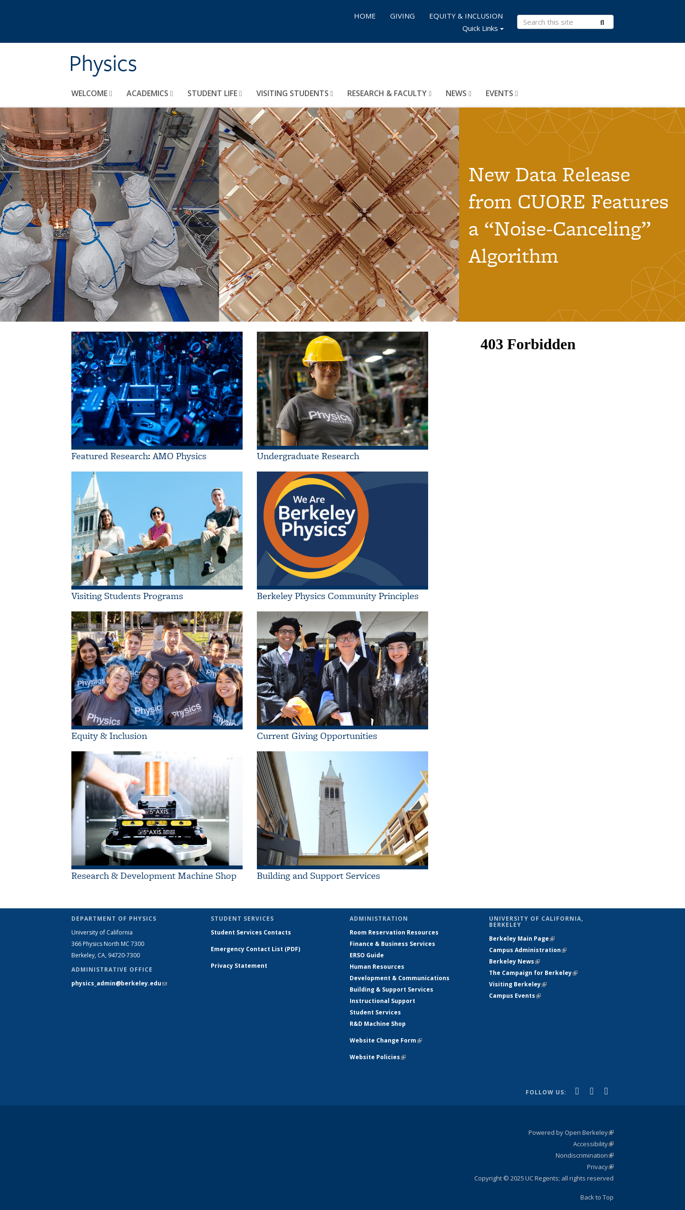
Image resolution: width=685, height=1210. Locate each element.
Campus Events (515, 996)
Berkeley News (514, 961)
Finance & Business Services (392, 944)
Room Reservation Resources (394, 932)
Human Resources (377, 967)
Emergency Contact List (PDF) (255, 949)
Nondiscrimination (585, 1155)
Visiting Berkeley (518, 984)
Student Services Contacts (251, 932)
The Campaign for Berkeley (533, 973)
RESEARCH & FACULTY (389, 93)
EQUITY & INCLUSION (466, 15)
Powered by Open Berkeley (571, 1132)
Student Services (375, 1012)
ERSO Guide (367, 955)
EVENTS (502, 93)
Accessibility (593, 1144)
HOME (365, 15)
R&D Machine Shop (378, 1024)
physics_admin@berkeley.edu (119, 983)
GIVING (402, 15)
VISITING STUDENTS (294, 93)
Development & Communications (400, 978)
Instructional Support (382, 1001)
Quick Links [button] (483, 29)
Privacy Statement (239, 966)
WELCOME (91, 93)
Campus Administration (528, 950)
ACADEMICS (150, 93)
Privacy (600, 1166)
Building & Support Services (391, 989)
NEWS (458, 93)
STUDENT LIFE (214, 93)
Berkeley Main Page (522, 939)
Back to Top (597, 1197)
